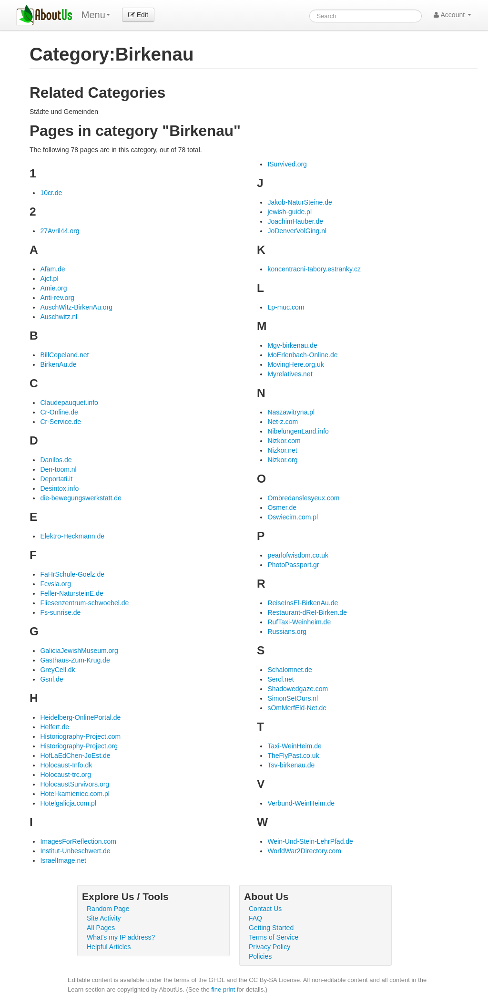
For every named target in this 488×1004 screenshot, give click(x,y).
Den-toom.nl (58, 469)
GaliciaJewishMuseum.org (79, 650)
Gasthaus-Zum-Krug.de (75, 660)
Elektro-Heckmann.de (72, 536)
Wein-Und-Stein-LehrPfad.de (310, 841)
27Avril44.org (59, 231)
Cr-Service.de (60, 421)
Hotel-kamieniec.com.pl (75, 793)
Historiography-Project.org (79, 746)
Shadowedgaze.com (297, 689)
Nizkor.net (282, 450)
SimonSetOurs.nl (292, 698)
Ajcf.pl (49, 278)
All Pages (101, 928)
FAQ (255, 918)
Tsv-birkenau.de (291, 765)
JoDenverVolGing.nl (296, 231)
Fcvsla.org (55, 584)
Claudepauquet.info (69, 402)
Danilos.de (55, 460)
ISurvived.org (286, 164)
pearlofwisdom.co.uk (297, 555)
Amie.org (53, 288)
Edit (138, 15)
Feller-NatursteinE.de (71, 593)
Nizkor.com (283, 441)
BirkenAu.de (58, 364)
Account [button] (452, 15)
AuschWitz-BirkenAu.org (76, 307)
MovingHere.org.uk (295, 364)
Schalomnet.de (289, 669)
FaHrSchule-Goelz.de (72, 574)
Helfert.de (54, 727)
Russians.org (286, 631)
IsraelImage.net (63, 860)
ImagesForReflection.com (78, 841)
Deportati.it (56, 479)
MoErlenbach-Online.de (302, 355)
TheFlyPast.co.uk (293, 755)
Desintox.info (59, 488)
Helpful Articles (109, 947)
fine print (223, 989)
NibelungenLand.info (297, 431)
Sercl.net (280, 679)
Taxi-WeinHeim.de (294, 746)
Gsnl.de (51, 679)
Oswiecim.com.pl (292, 517)
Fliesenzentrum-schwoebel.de (84, 603)
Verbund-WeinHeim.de (301, 803)
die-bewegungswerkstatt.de (80, 498)
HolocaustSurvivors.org (74, 784)
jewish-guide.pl (289, 212)
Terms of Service (273, 937)
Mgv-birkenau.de (292, 345)
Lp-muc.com (285, 307)
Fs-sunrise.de (60, 612)
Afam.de (52, 269)
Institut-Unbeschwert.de (75, 851)
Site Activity (104, 918)
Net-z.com (282, 421)
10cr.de (51, 193)
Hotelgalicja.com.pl (68, 803)
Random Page (108, 908)
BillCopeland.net (64, 355)
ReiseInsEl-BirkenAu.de (302, 603)
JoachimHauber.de (295, 221)
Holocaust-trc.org (65, 774)
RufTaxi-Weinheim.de (299, 622)
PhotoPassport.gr (293, 565)
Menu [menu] (95, 15)
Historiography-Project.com (80, 736)
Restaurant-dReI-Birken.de (307, 612)
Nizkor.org (282, 460)
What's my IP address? (121, 937)
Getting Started (271, 928)
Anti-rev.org (57, 297)
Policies (260, 956)
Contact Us (265, 908)
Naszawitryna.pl (291, 412)
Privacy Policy (269, 947)
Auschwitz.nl (58, 317)
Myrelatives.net (289, 374)
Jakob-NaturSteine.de (299, 202)
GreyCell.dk (57, 669)
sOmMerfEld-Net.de (296, 708)
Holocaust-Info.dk (66, 765)
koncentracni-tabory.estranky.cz (314, 269)
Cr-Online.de (59, 412)
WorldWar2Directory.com (304, 851)
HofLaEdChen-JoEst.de (75, 755)
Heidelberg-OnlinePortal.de (80, 717)
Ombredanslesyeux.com (303, 498)
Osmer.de (281, 507)
